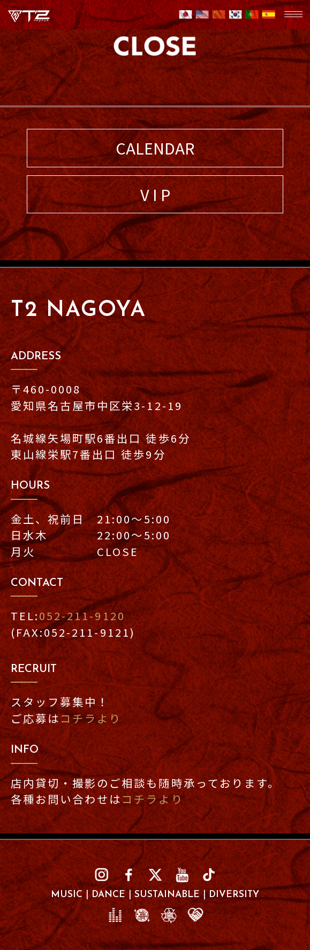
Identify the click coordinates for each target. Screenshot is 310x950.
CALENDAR (155, 147)
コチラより (91, 718)
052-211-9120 (82, 615)
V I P (155, 194)
